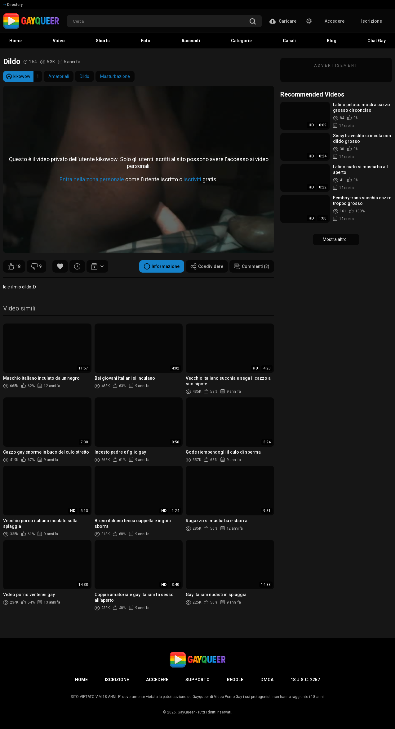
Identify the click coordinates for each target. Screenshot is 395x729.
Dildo (84, 76)
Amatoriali (58, 76)
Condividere (206, 266)
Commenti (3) (251, 266)
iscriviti (192, 179)
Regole (235, 679)
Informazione (162, 266)
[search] (253, 21)
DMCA (266, 679)
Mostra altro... (336, 239)
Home (81, 679)
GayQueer (186, 712)
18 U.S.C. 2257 (305, 679)
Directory (13, 4)
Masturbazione (115, 76)
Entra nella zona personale (92, 179)
